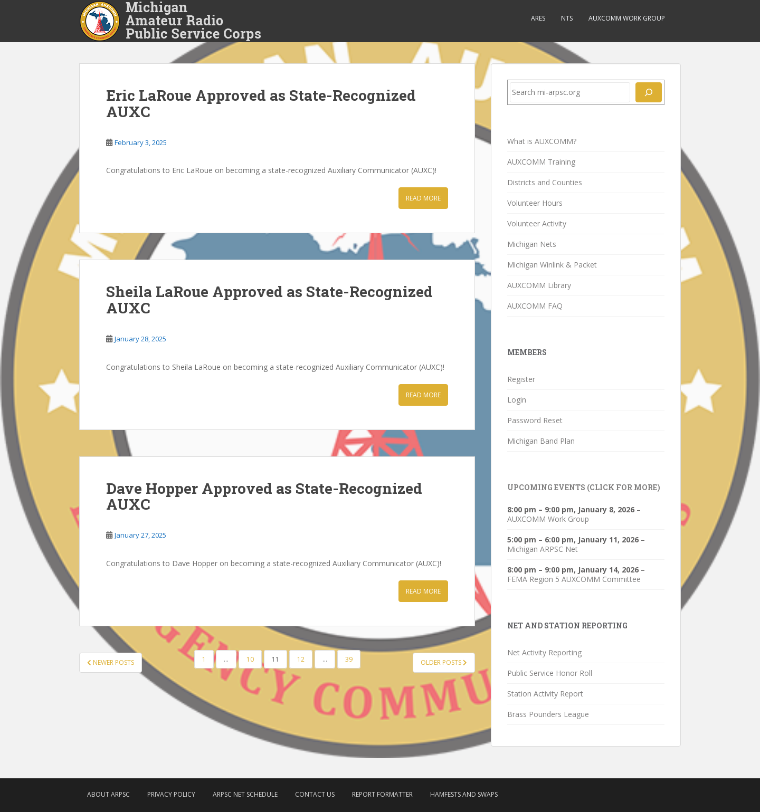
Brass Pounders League (548, 714)
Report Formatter (382, 794)
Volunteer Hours (535, 203)
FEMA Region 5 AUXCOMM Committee (574, 579)
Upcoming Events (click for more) (583, 487)
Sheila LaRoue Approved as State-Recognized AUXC (269, 300)
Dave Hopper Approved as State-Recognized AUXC (264, 496)
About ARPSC (108, 794)
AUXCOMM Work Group (626, 18)
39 (349, 659)
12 (301, 659)
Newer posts (110, 662)
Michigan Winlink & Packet (552, 265)
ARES (538, 18)
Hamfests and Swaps (464, 794)
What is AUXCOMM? (541, 141)
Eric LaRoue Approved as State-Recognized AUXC (261, 103)
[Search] (648, 92)
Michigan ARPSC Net (542, 549)
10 (250, 659)
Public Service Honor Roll (549, 673)
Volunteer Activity (536, 223)
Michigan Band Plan (541, 441)
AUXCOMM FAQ (535, 306)
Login (516, 400)
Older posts (444, 662)
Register (521, 379)
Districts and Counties (544, 182)
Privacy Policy (171, 794)
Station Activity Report (545, 694)
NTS (567, 18)
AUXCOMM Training (541, 162)
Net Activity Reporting (544, 652)
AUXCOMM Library (539, 285)
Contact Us (315, 794)
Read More (423, 198)
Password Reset (535, 420)
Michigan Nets (531, 244)
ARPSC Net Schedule (245, 794)
